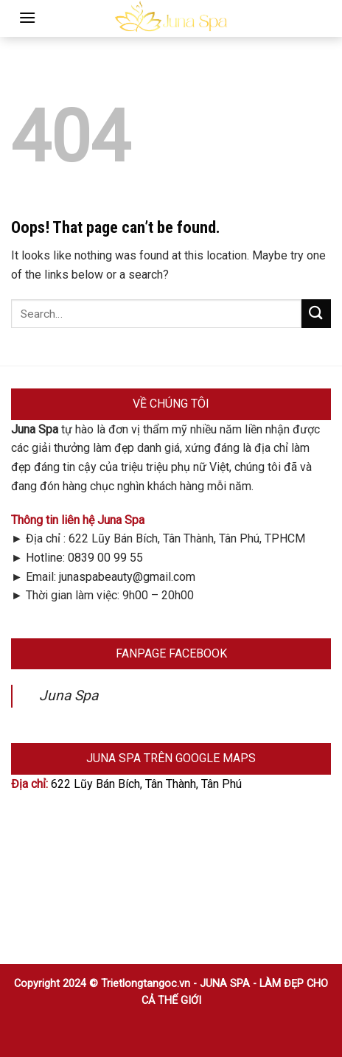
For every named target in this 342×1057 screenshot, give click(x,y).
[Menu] (27, 17)
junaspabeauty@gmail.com (127, 577)
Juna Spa (68, 695)
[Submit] (316, 313)
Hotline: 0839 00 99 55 (84, 558)
